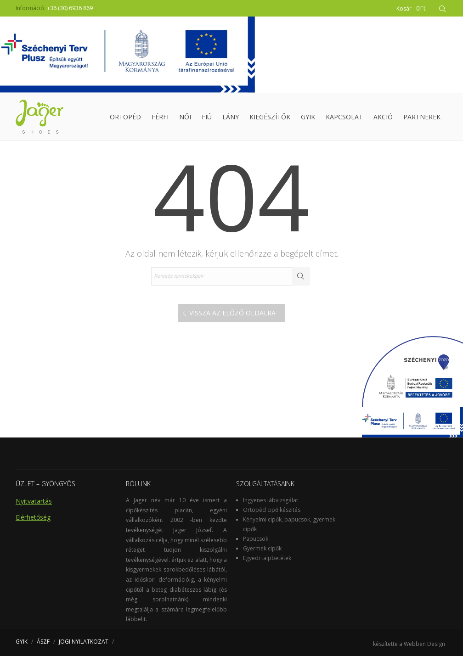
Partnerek (421, 116)
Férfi (160, 116)
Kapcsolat (344, 116)
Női (185, 116)
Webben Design (424, 644)
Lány (230, 116)
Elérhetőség (33, 517)
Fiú (207, 116)
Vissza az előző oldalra (232, 312)
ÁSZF (43, 641)
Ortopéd (125, 116)
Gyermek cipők (262, 548)
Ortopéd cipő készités (271, 510)
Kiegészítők (269, 116)
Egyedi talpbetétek (267, 558)
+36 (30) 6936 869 (70, 8)
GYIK (308, 116)
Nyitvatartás (34, 501)
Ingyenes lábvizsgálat (270, 500)
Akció (383, 116)
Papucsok (255, 539)
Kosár (411, 8)
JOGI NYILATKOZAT (83, 641)
